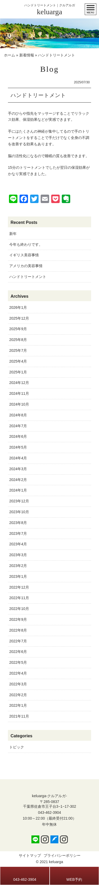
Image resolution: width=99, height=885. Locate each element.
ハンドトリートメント (27, 277)
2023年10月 (19, 512)
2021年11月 (19, 716)
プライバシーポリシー (62, 855)
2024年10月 (19, 404)
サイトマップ (30, 855)
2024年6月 (18, 436)
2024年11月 (19, 393)
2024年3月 (18, 469)
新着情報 (26, 55)
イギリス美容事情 (24, 255)
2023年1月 (18, 576)
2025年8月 (18, 340)
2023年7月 (18, 533)
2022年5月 (18, 662)
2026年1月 (18, 307)
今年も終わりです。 (26, 244)
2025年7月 (18, 350)
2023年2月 (18, 566)
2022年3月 (18, 684)
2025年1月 (18, 372)
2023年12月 (19, 501)
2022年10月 (19, 609)
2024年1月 (18, 490)
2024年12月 (19, 383)
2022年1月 (18, 705)
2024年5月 (18, 447)
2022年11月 (19, 598)
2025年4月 (18, 361)
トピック (16, 747)
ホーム (9, 55)
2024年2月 (18, 480)
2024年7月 (18, 426)
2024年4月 (18, 458)
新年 (13, 234)
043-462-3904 (49, 812)
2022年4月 (18, 673)
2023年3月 (18, 555)
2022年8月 (18, 630)
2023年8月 (18, 523)
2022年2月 (18, 695)
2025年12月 (19, 318)
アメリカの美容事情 (26, 266)
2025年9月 (18, 329)
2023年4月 (18, 544)
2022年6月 (18, 652)
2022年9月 (18, 619)
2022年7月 (18, 641)
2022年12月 (19, 587)
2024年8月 (18, 415)
